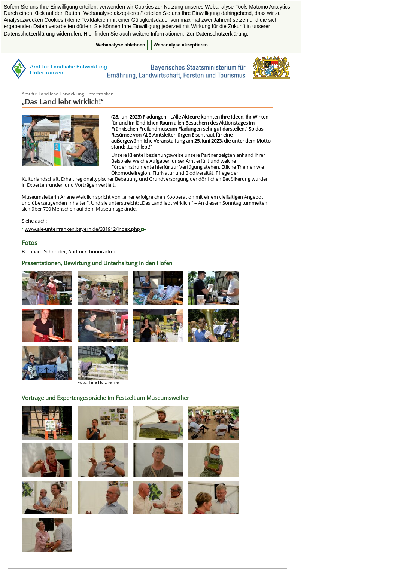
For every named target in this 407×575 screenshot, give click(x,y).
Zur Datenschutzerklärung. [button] (218, 34)
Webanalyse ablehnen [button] (120, 45)
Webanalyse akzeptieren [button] (181, 45)
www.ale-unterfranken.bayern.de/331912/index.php (85, 229)
